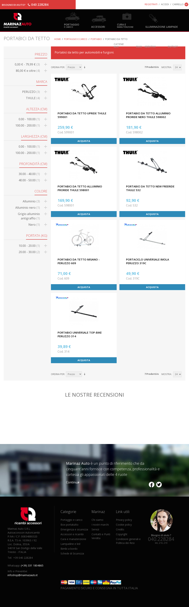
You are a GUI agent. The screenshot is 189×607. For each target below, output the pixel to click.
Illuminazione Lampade (161, 26)
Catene (119, 45)
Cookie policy (124, 524)
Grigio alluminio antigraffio (29, 216)
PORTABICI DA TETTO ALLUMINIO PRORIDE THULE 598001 (80, 188)
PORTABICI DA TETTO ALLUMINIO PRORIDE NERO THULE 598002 (148, 115)
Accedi (165, 4)
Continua (72, 482)
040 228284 (40, 4)
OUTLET (173, 46)
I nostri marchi (100, 524)
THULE (33, 98)
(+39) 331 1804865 (32, 565)
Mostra (166, 67)
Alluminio (31, 201)
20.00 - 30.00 (29, 252)
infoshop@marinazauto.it (23, 575)
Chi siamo (97, 520)
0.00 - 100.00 (29, 119)
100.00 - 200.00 (27, 125)
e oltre (28, 71)
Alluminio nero (27, 208)
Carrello (178, 4)
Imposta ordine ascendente (85, 67)
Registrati (151, 4)
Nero (34, 225)
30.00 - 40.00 (29, 174)
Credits (120, 529)
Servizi (95, 529)
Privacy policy (124, 520)
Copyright (121, 534)
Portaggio (71, 25)
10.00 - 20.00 (29, 246)
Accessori (98, 26)
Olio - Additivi (146, 46)
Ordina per (57, 67)
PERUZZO (31, 92)
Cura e (125, 25)
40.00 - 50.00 (29, 180)
